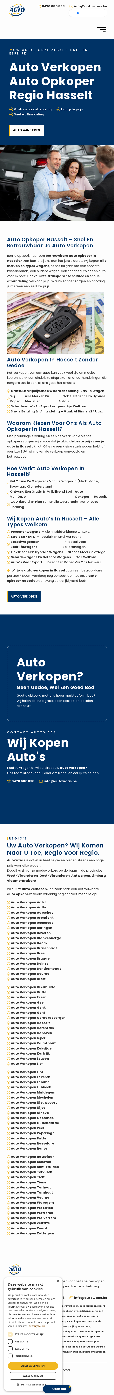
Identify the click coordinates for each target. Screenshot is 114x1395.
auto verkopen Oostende (32, 1118)
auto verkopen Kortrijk (30, 1053)
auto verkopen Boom (29, 943)
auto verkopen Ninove (30, 1113)
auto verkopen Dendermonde (36, 968)
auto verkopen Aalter (29, 907)
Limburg (99, 875)
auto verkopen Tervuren (31, 1172)
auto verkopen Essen (29, 997)
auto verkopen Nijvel (28, 1107)
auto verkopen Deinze (29, 963)
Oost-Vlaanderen (54, 875)
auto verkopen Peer (27, 1128)
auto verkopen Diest (28, 979)
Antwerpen (80, 875)
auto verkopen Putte (28, 1138)
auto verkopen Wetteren (32, 1213)
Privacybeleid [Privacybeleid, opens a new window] (37, 1326)
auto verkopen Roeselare (32, 1143)
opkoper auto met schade (78, 1331)
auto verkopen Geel (28, 1002)
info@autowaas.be (90, 6)
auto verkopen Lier (27, 1063)
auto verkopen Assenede (32, 922)
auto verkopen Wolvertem (33, 1218)
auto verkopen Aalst (28, 902)
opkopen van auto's (82, 1321)
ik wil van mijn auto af (68, 1351)
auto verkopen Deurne (30, 973)
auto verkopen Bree (28, 953)
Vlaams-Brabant (22, 880)
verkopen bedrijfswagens (71, 1336)
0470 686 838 (53, 6)
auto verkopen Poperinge (32, 1133)
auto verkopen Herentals (32, 1028)
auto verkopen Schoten (31, 1162)
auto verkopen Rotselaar (32, 1156)
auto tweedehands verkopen (86, 1311)
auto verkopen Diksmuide (33, 987)
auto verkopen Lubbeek (31, 1087)
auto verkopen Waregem (32, 1202)
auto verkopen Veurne (30, 1197)
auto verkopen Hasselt (30, 1023)
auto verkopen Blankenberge (36, 938)
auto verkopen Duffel (29, 992)
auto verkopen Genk (28, 1007)
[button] (33, 1384)
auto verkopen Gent (28, 1012)
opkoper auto (75, 1316)
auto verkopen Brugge (30, 958)
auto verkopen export (92, 1305)
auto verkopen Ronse (29, 1148)
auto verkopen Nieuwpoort (34, 1102)
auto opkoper (80, 255)
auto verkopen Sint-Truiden (35, 1167)
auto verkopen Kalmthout (33, 1043)
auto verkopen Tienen (30, 1182)
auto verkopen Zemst (29, 1228)
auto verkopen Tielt (28, 1177)
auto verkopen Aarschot (32, 912)
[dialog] (33, 1334)
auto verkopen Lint (27, 1072)
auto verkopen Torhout (31, 1187)
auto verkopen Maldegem (33, 1092)
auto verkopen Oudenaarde (35, 1123)
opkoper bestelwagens (85, 1341)
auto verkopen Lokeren (30, 1077)
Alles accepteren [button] (33, 1365)
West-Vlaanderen (22, 875)
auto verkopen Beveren (31, 933)
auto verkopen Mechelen (32, 1097)
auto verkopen (36, 570)
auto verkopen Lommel (30, 1082)
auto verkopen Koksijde (31, 1048)
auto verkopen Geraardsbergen (38, 1017)
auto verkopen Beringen (31, 928)
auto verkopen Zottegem (32, 1233)
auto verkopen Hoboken (31, 1033)
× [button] (57, 1281)
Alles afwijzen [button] (33, 1375)
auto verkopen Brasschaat (34, 948)
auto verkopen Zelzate (30, 1223)
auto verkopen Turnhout (32, 1192)
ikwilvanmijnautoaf (93, 1351)
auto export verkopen (65, 1305)
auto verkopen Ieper (28, 1038)
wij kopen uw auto (80, 1326)
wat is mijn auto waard (81, 1346)
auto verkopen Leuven (30, 1058)
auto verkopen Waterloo (32, 1208)
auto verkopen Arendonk (32, 917)
